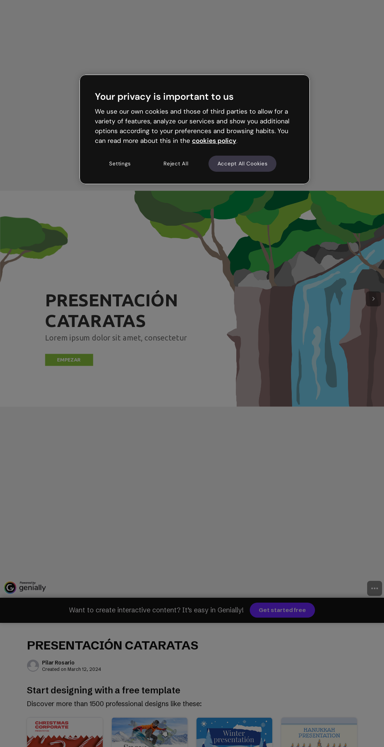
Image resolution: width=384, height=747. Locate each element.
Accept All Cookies (243, 163)
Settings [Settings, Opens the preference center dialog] (120, 163)
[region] (195, 129)
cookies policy (214, 140)
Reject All (176, 163)
